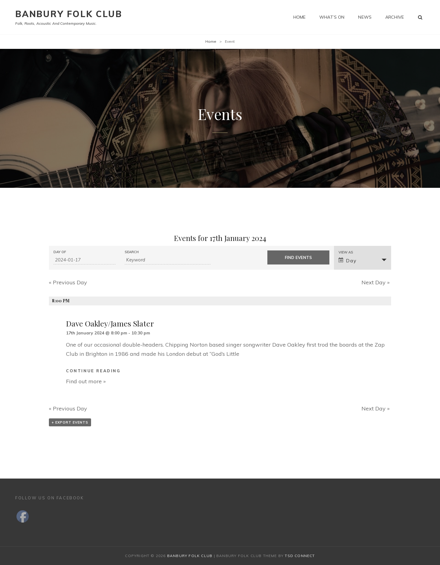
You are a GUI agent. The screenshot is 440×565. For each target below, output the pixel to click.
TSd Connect (300, 555)
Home (299, 17)
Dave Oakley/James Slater (110, 323)
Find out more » (86, 381)
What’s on (331, 17)
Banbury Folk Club (68, 14)
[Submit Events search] (298, 257)
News (365, 17)
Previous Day (68, 282)
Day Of (59, 252)
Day (348, 260)
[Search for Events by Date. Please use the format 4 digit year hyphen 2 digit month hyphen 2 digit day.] (84, 259)
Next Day (375, 282)
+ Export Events (70, 422)
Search (132, 252)
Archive (394, 17)
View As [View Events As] (346, 252)
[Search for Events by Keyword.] (168, 259)
